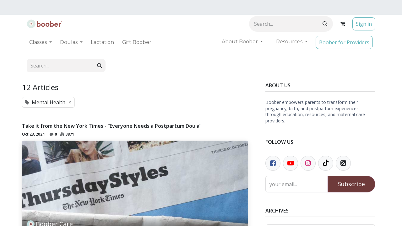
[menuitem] (102, 42)
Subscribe (351, 184)
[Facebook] (272, 163)
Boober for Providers (344, 42)
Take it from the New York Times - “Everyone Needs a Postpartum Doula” (111, 126)
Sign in (364, 23)
